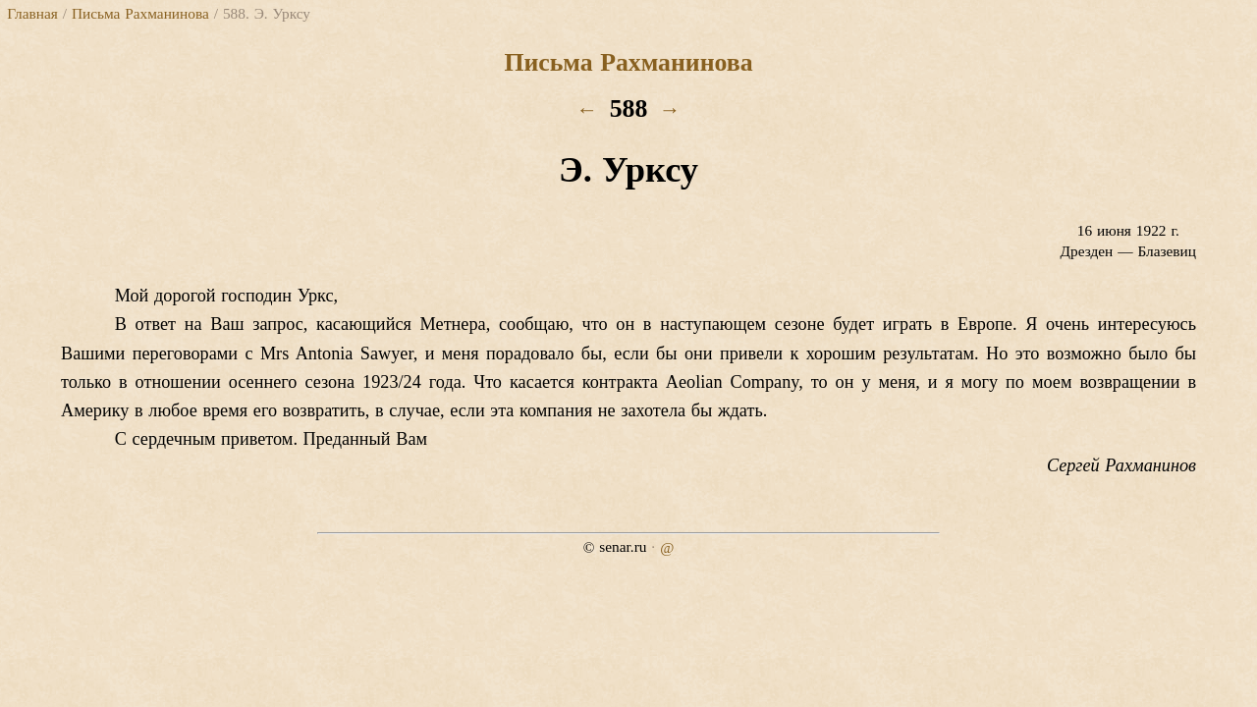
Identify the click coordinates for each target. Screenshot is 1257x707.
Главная (32, 13)
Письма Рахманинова (140, 13)
